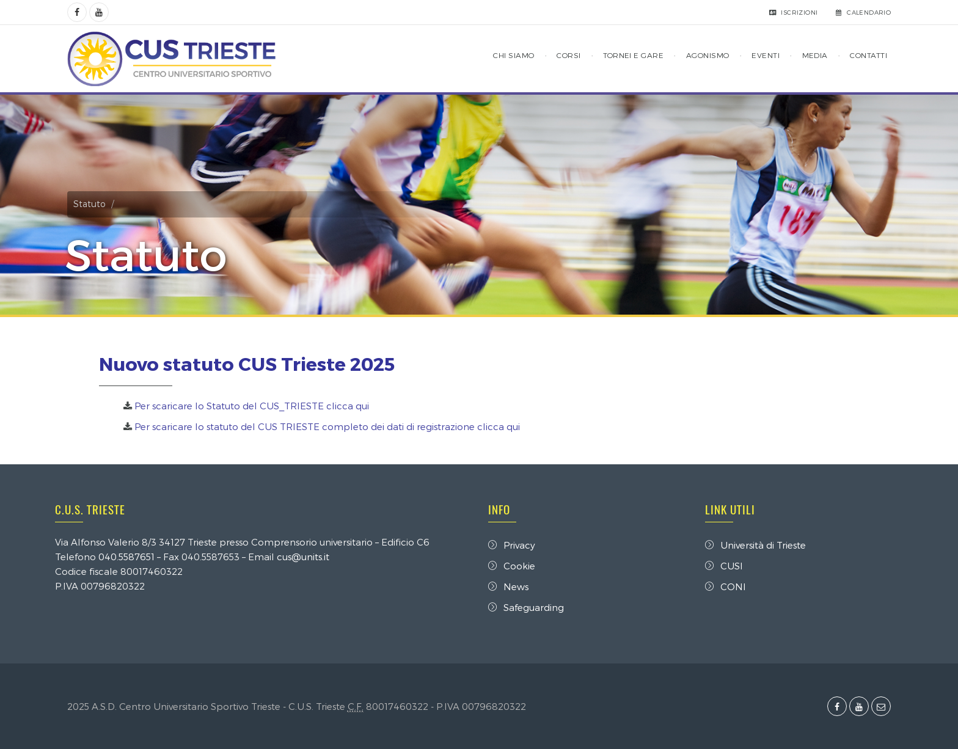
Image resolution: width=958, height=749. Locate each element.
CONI (725, 586)
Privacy (511, 544)
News (508, 586)
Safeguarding (526, 607)
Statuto (89, 204)
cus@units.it (303, 556)
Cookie (511, 565)
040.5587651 (126, 556)
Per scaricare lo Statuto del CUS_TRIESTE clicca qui (251, 405)
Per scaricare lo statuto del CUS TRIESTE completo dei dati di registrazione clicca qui (327, 426)
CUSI (724, 565)
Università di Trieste (755, 544)
